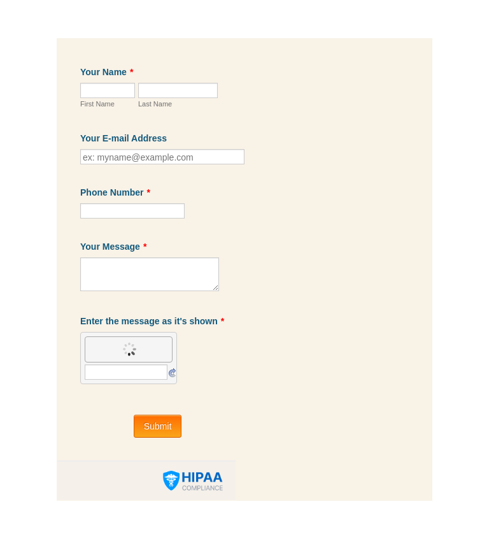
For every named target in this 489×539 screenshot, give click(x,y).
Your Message (113, 246)
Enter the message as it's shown (152, 321)
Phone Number (115, 192)
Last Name (155, 104)
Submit (158, 426)
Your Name (106, 72)
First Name (97, 104)
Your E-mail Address (123, 138)
